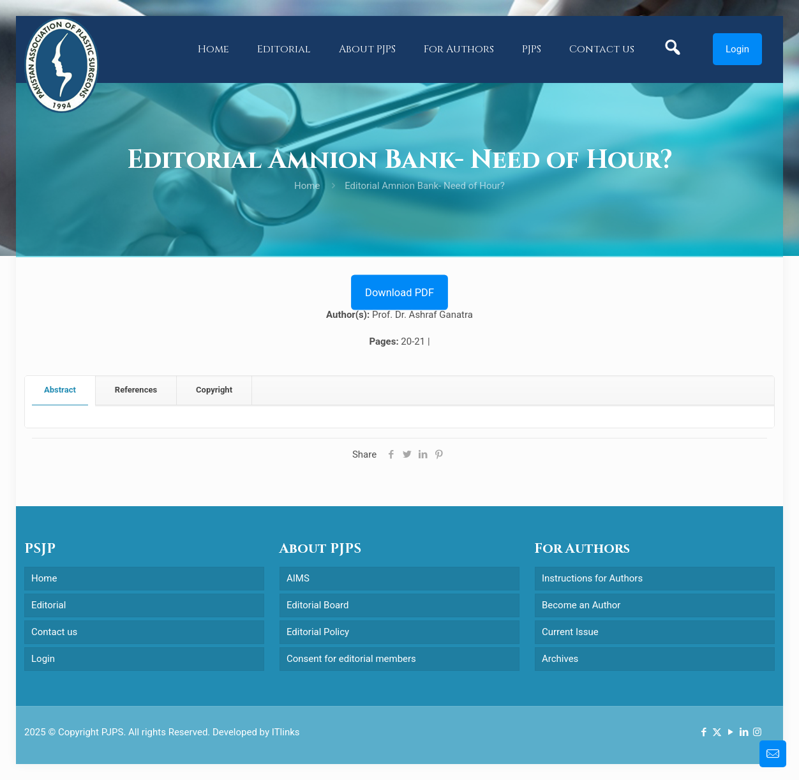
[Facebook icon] (703, 732)
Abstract (60, 389)
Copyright (214, 389)
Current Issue (570, 632)
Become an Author (581, 605)
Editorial (48, 605)
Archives (560, 658)
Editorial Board (318, 605)
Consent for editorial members (351, 658)
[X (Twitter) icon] (717, 732)
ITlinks (286, 732)
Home (307, 185)
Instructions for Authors (592, 578)
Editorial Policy (318, 632)
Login (737, 49)
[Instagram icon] (757, 732)
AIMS (298, 578)
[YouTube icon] (730, 732)
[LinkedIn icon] (744, 732)
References (136, 389)
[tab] (60, 390)
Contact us (54, 632)
